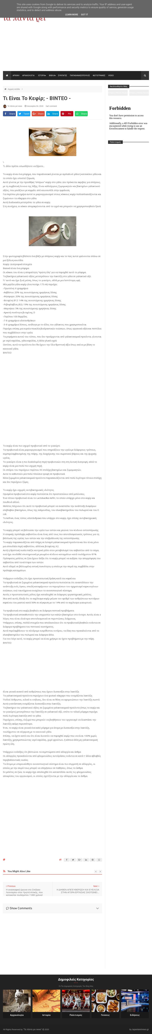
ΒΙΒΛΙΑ (52, 75)
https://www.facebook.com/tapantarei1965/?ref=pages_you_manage (139, 94)
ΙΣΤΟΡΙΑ (41, 75)
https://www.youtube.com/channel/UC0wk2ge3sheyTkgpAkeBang (118, 94)
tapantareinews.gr (140, 1029)
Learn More (71, 14)
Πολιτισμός (76, 1015)
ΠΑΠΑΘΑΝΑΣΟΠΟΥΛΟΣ (80, 75)
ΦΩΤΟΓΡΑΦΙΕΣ (99, 75)
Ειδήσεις (135, 1015)
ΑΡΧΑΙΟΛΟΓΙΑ (28, 75)
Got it (84, 14)
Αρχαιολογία (17, 1015)
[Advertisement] (76, 49)
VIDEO (111, 75)
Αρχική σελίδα (14, 89)
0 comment (51, 106)
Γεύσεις (105, 1015)
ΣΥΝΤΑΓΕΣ (62, 75)
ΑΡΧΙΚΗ (16, 75)
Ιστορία (46, 1015)
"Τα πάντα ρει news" (32, 1029)
